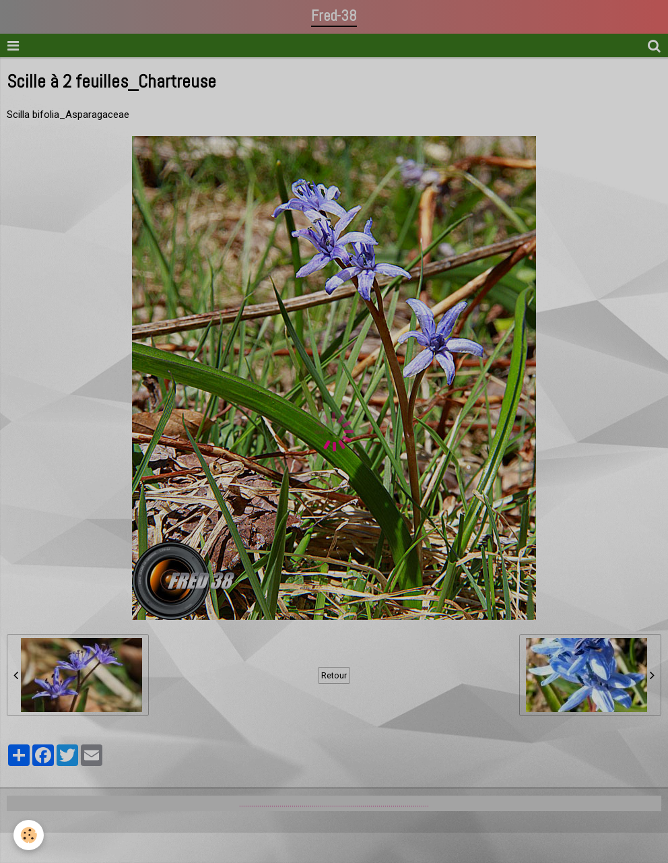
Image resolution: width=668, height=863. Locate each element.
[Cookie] (28, 835)
